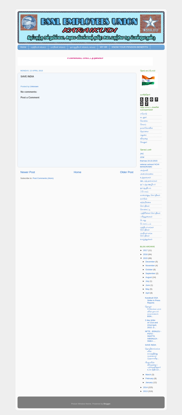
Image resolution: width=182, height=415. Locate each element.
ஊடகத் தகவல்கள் (148, 181)
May (148, 289)
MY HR (103, 47)
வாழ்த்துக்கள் (146, 239)
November (150, 265)
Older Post (126, 172)
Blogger (107, 404)
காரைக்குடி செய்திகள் (150, 195)
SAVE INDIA (150, 345)
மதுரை (143, 135)
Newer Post (28, 172)
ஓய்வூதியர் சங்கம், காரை (83, 47)
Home (23, 47)
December (150, 262)
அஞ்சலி (144, 170)
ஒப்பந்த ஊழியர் (148, 184)
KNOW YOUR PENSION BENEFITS (130, 47)
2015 (145, 258)
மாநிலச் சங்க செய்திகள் (146, 234)
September (151, 273)
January (149, 382)
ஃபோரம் (144, 192)
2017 (145, 250)
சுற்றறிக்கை (145, 202)
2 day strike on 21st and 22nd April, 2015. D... (151, 324)
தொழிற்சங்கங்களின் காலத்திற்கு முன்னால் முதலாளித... (152, 354)
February (150, 378)
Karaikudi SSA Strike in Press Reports (152, 300)
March (149, 374)
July (148, 281)
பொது (143, 220)
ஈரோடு (143, 114)
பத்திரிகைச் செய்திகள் (150, 213)
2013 (145, 391)
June (148, 285)
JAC (142, 154)
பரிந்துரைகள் (146, 217)
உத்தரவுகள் (145, 177)
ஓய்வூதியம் (145, 188)
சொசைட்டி (145, 209)
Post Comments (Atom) (43, 178)
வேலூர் (143, 142)
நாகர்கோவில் (146, 128)
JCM (142, 157)
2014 (145, 387)
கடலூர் (143, 117)
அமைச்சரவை (146, 174)
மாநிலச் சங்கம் (58, 47)
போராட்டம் (145, 224)
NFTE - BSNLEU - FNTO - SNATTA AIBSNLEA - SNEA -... (153, 336)
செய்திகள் (145, 206)
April (148, 293)
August (149, 277)
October (149, 269)
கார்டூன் (143, 199)
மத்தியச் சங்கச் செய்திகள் (147, 228)
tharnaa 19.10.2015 (148, 161)
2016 (145, 254)
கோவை (144, 121)
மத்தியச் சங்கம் (38, 47)
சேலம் (143, 124)
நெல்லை (144, 131)
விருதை (144, 138)
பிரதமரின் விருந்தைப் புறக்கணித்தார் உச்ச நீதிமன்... (153, 366)
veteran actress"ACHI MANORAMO (149, 165)
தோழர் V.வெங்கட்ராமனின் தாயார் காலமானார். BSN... (153, 311)
